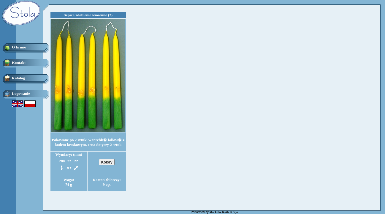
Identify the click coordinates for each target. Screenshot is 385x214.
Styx (235, 212)
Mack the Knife (219, 212)
